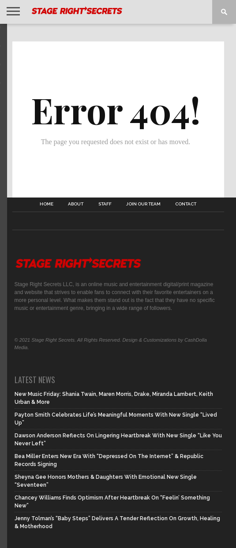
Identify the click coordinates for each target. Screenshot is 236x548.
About (75, 204)
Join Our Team (143, 204)
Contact (185, 204)
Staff (105, 204)
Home (46, 204)
